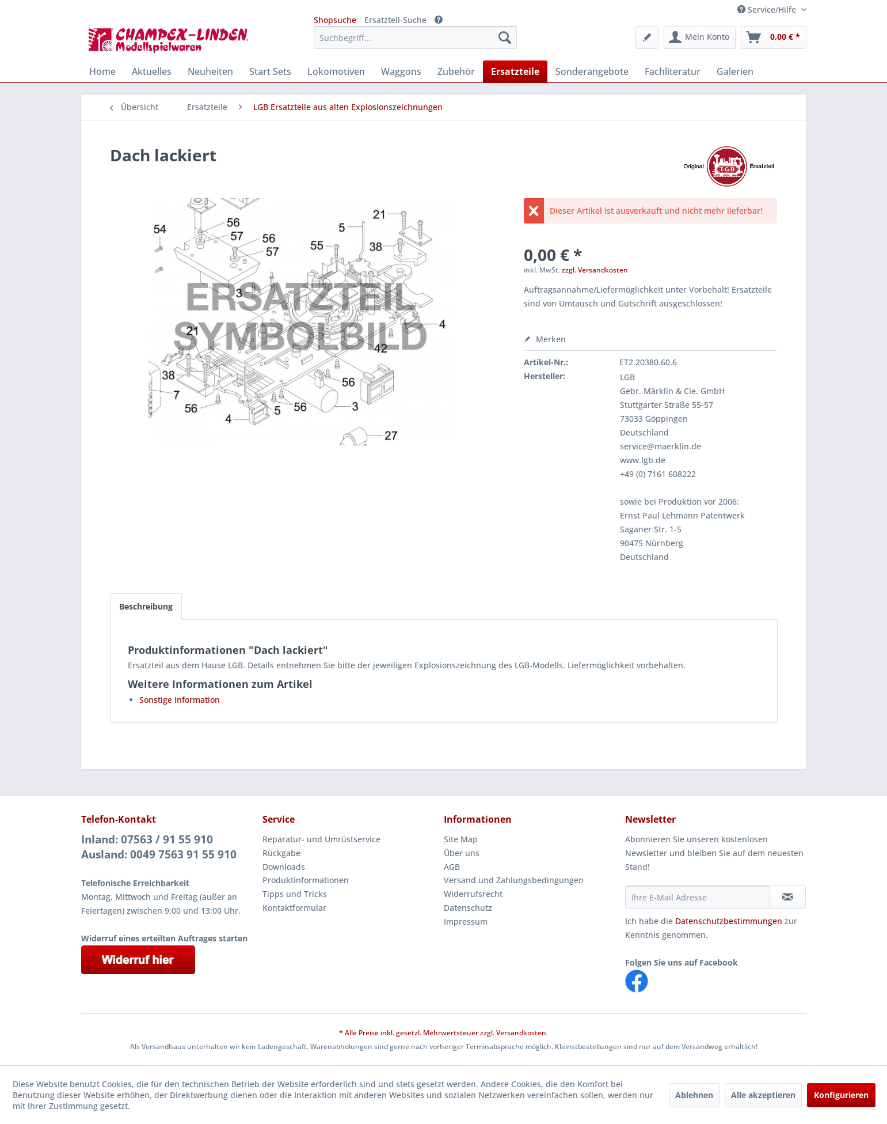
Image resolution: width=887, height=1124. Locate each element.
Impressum (466, 921)
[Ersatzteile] (515, 71)
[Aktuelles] (152, 71)
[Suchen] (505, 37)
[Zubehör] (456, 71)
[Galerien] (735, 71)
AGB (452, 866)
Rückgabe (281, 852)
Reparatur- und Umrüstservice (321, 839)
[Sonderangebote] (592, 71)
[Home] (102, 71)
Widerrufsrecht (473, 893)
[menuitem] (415, 37)
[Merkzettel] (646, 37)
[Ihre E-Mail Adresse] (697, 897)
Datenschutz (468, 907)
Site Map (461, 839)
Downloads (283, 866)
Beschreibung (146, 606)
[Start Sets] (270, 71)
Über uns (461, 852)
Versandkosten (521, 1033)
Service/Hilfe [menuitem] (767, 9)
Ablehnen (694, 1094)
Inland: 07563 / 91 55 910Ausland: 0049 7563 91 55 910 (159, 847)
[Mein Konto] (700, 37)
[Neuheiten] (210, 71)
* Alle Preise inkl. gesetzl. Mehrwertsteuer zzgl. (417, 1033)
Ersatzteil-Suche (395, 19)
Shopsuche (335, 19)
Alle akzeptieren (763, 1094)
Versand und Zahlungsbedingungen (514, 880)
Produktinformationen (305, 880)
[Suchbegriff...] (415, 37)
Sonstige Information (179, 699)
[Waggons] (401, 71)
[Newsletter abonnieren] (788, 897)
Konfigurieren (841, 1094)
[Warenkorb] (773, 37)
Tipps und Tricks (294, 893)
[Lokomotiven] (336, 71)
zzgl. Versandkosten (595, 270)
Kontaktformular (294, 907)
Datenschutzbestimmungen (728, 920)
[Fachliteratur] (673, 71)
